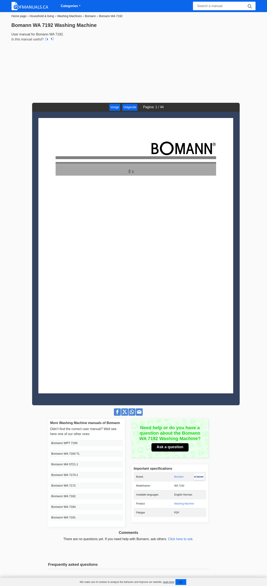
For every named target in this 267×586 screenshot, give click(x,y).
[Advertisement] (133, 71)
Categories (69, 6)
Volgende (129, 107)
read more (168, 582)
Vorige (114, 107)
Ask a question (170, 447)
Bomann (179, 476)
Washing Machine (184, 503)
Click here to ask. (181, 539)
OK (181, 582)
